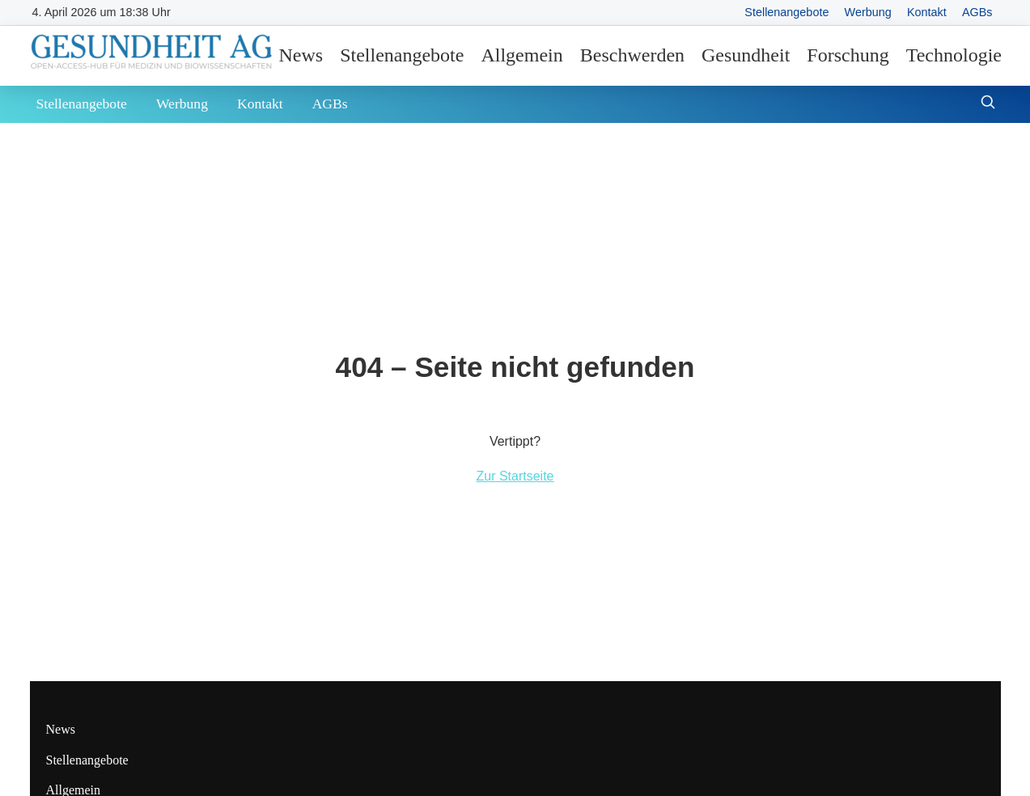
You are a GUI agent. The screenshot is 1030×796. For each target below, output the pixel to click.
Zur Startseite (514, 476)
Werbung (868, 12)
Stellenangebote (786, 12)
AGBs (977, 12)
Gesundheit (746, 55)
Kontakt (927, 12)
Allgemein (521, 55)
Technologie (954, 55)
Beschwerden (632, 55)
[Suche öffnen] (988, 104)
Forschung (847, 55)
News (301, 55)
